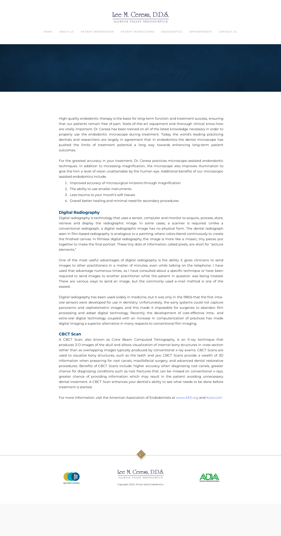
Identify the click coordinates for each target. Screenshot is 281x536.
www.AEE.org (187, 397)
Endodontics (171, 31)
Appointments (200, 31)
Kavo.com (214, 397)
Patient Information (97, 31)
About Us (66, 31)
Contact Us (228, 31)
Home (48, 31)
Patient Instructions (138, 31)
